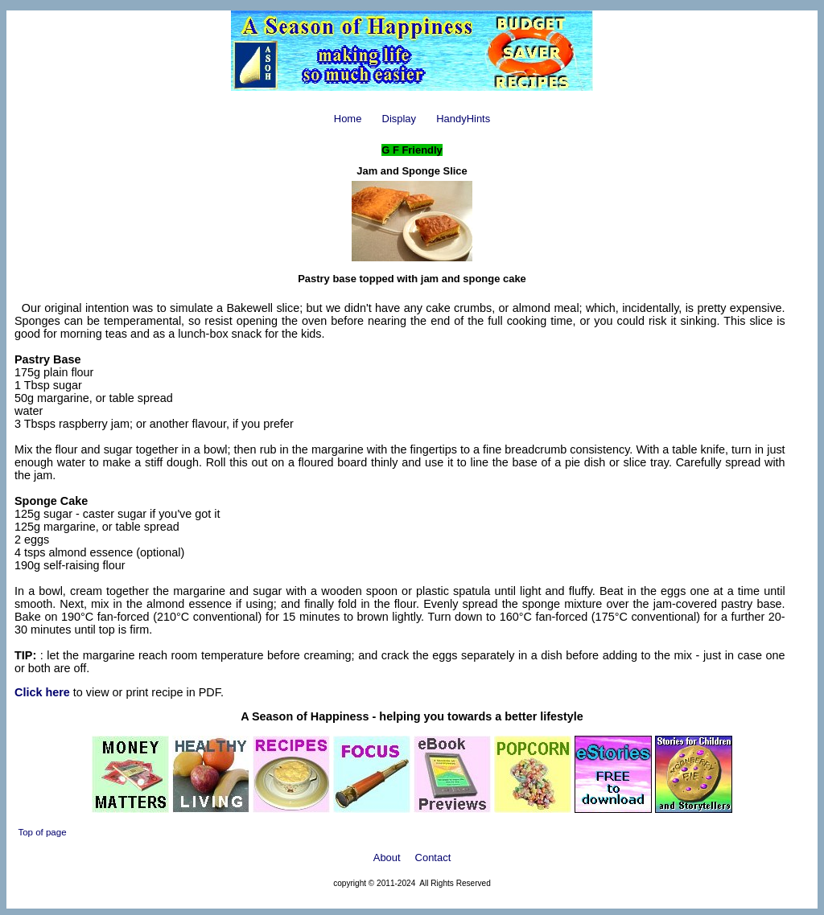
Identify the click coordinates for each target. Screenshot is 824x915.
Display (399, 119)
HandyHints (463, 119)
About (387, 857)
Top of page (42, 832)
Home (348, 119)
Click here (42, 692)
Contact (433, 857)
